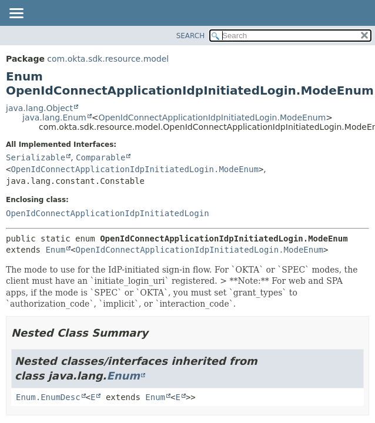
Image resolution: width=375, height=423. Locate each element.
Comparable (100, 157)
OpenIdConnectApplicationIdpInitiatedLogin (107, 213)
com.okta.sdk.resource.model (108, 58)
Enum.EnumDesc (48, 397)
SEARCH (190, 36)
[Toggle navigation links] (16, 14)
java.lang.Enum (54, 117)
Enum (55, 249)
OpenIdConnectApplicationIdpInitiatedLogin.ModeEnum (212, 117)
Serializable (35, 157)
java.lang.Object (39, 108)
